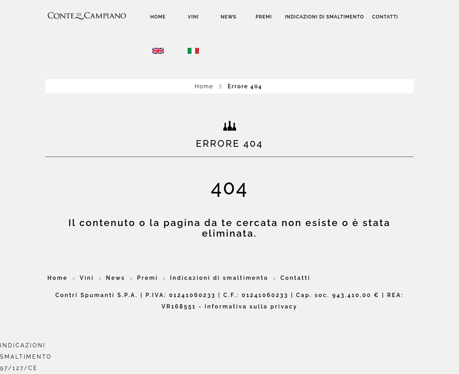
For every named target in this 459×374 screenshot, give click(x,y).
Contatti (385, 17)
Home (158, 17)
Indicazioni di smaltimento (324, 17)
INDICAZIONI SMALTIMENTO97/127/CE (26, 356)
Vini (193, 17)
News (228, 17)
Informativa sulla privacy (251, 306)
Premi (264, 17)
